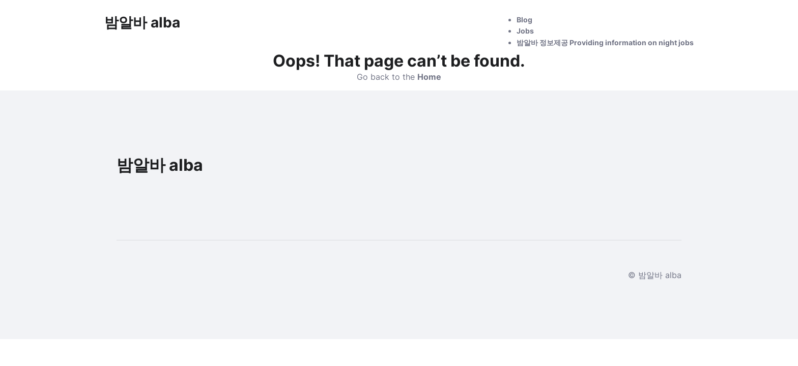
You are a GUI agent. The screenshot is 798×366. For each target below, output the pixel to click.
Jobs (525, 30)
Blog (524, 19)
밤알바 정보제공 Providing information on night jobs (605, 42)
